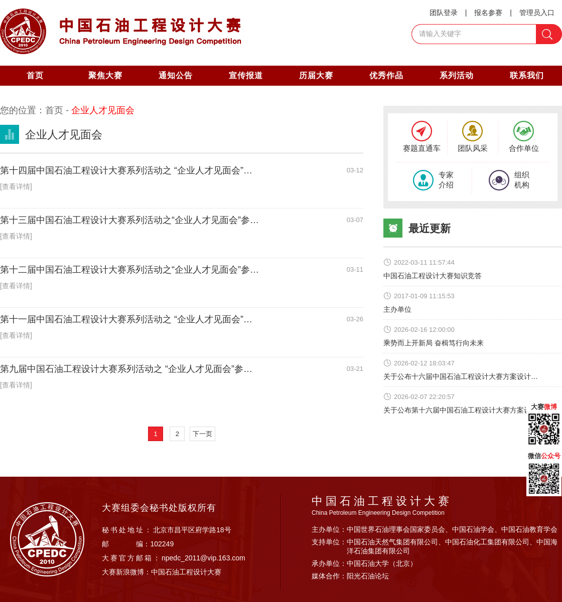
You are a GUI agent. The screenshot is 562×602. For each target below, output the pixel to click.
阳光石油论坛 (368, 576)
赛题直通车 (422, 136)
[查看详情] (16, 186)
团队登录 (444, 13)
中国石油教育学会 (529, 529)
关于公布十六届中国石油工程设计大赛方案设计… (460, 376)
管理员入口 (536, 13)
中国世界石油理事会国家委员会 (396, 529)
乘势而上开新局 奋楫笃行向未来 (433, 343)
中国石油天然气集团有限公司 (392, 542)
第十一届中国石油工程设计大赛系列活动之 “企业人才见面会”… (126, 319)
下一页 (202, 434)
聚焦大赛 (105, 75)
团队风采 (473, 136)
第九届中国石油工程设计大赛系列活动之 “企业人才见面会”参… (126, 369)
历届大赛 (316, 75)
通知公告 (176, 75)
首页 (35, 75)
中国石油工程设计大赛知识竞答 (432, 276)
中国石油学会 (473, 529)
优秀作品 (386, 75)
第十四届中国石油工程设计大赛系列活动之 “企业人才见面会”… (126, 170)
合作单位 (524, 136)
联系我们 (527, 75)
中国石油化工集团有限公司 (487, 542)
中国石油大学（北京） (382, 563)
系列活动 (457, 75)
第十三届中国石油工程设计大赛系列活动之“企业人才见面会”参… (129, 220)
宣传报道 (246, 75)
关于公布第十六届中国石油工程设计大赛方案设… (460, 410)
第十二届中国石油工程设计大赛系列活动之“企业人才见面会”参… (129, 270)
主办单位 (397, 309)
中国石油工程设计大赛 (186, 572)
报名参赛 (488, 13)
